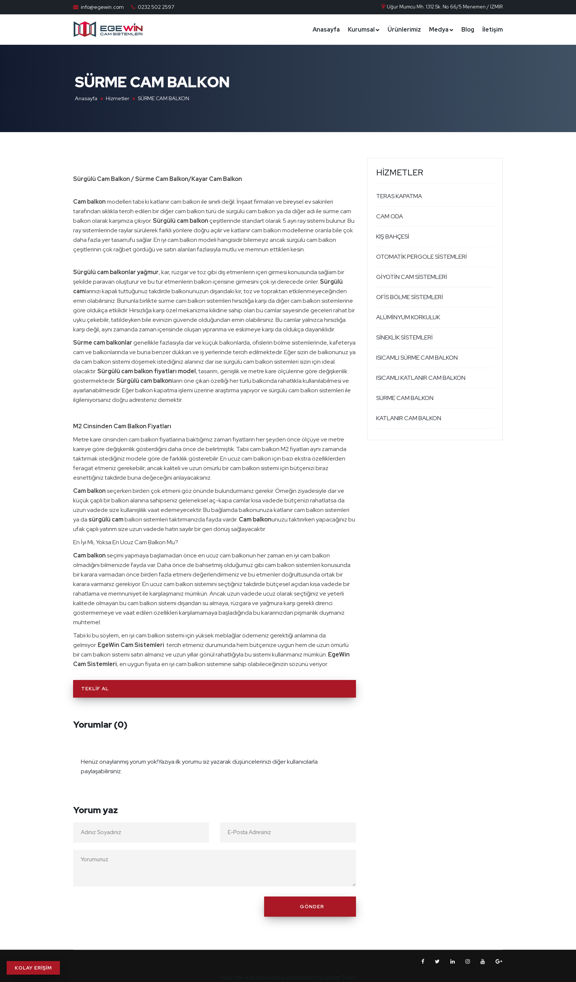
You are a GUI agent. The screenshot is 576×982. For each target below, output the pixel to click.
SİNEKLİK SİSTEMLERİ (404, 337)
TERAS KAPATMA (399, 196)
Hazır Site (232, 977)
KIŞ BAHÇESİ (392, 236)
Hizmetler (117, 98)
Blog (467, 29)
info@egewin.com (102, 7)
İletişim (492, 29)
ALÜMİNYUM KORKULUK (408, 317)
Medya (439, 29)
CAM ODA (389, 216)
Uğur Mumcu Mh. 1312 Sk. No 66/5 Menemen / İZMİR (442, 7)
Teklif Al (95, 688)
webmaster (300, 977)
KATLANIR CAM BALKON (408, 418)
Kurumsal (361, 29)
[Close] (348, 757)
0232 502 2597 (156, 7)
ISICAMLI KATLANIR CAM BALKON (420, 378)
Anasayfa (326, 29)
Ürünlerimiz (404, 29)
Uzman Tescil (339, 977)
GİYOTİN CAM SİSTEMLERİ (411, 277)
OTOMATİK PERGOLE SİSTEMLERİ (421, 257)
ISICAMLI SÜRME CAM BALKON (417, 357)
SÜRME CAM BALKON (404, 398)
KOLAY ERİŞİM (33, 968)
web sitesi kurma (265, 977)
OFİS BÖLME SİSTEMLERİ (409, 297)
